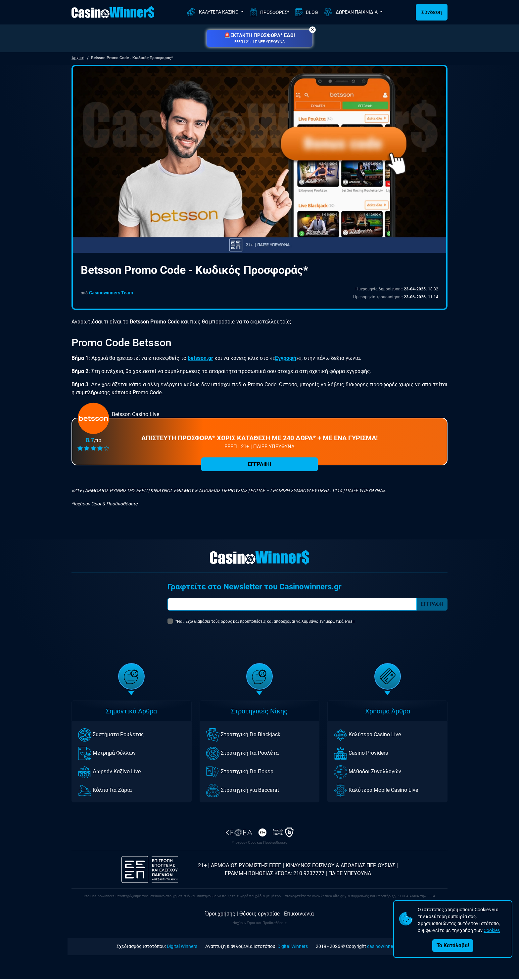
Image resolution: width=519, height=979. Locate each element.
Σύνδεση (431, 12)
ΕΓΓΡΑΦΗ (259, 464)
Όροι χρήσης (220, 914)
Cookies (492, 930)
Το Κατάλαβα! (453, 945)
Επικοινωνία (299, 914)
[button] (259, 38)
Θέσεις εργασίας (259, 914)
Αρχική (77, 58)
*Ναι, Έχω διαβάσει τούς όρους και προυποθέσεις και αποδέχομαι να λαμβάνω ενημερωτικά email (264, 621)
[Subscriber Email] (292, 604)
